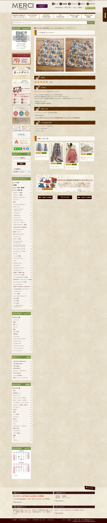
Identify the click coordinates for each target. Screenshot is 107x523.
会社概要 (15, 519)
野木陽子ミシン (17, 393)
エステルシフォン (17, 263)
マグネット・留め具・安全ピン (21, 405)
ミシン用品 (16, 414)
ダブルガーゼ (16, 265)
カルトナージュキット (18, 345)
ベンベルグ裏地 (17, 256)
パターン (15, 440)
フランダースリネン (18, 220)
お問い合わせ (51, 519)
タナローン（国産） (18, 192)
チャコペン (16, 416)
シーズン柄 (16, 182)
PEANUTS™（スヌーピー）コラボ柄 (22, 279)
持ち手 (15, 409)
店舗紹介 (80, 7)
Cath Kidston (16, 366)
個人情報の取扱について (24, 519)
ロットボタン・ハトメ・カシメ (21, 402)
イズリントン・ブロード (19, 222)
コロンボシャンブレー (18, 267)
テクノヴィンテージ (18, 258)
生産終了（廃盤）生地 (18, 272)
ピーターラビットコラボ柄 (19, 282)
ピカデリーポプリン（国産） (20, 224)
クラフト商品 (16, 433)
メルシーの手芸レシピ (59, 27)
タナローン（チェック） (19, 197)
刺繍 (14, 435)
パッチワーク (16, 430)
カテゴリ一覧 (16, 317)
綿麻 (14, 322)
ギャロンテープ (17, 341)
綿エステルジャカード (18, 234)
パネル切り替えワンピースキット (21, 289)
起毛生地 (15, 334)
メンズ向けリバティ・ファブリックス (18, 306)
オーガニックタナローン (19, 204)
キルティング (16, 206)
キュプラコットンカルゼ (19, 251)
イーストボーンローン (18, 229)
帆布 (14, 202)
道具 (14, 412)
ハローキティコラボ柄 (18, 274)
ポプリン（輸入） (17, 238)
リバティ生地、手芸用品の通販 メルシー (44, 27)
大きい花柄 (16, 298)
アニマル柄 (16, 303)
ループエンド (16, 407)
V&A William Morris (18, 363)
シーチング (16, 320)
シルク (15, 260)
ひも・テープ (16, 395)
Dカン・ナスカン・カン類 (19, 400)
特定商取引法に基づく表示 (39, 519)
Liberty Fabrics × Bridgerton (20, 227)
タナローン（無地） (18, 195)
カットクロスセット (18, 284)
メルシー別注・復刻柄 (18, 187)
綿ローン (15, 324)
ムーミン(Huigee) (17, 375)
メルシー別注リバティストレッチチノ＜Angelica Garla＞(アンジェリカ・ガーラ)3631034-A (57, 117)
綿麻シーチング (17, 231)
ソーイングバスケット (18, 348)
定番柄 (15, 185)
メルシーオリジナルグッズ (19, 296)
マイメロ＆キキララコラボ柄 (20, 277)
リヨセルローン (17, 215)
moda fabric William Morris (19, 361)
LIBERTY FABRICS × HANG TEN (21, 286)
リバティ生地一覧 (17, 190)
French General (17, 373)
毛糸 (14, 390)
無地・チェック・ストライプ (20, 377)
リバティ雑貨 (16, 293)
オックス (15, 327)
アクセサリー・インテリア (19, 426)
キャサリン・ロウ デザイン (20, 370)
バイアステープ (17, 291)
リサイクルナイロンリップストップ (18, 242)
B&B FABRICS (16, 368)
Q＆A (74, 7)
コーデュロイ (16, 213)
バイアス (15, 421)
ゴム (14, 423)
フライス (15, 253)
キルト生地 (16, 331)
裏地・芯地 (16, 428)
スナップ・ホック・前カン (19, 397)
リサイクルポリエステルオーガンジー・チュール (19, 245)
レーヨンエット (17, 236)
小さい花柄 (16, 300)
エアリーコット (17, 217)
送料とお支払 (68, 7)
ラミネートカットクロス (19, 338)
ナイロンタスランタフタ (19, 249)
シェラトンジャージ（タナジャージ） (18, 209)
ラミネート (16, 199)
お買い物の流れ (58, 7)
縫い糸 (15, 419)
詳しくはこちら (18, 502)
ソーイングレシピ (17, 350)
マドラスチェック (17, 270)
